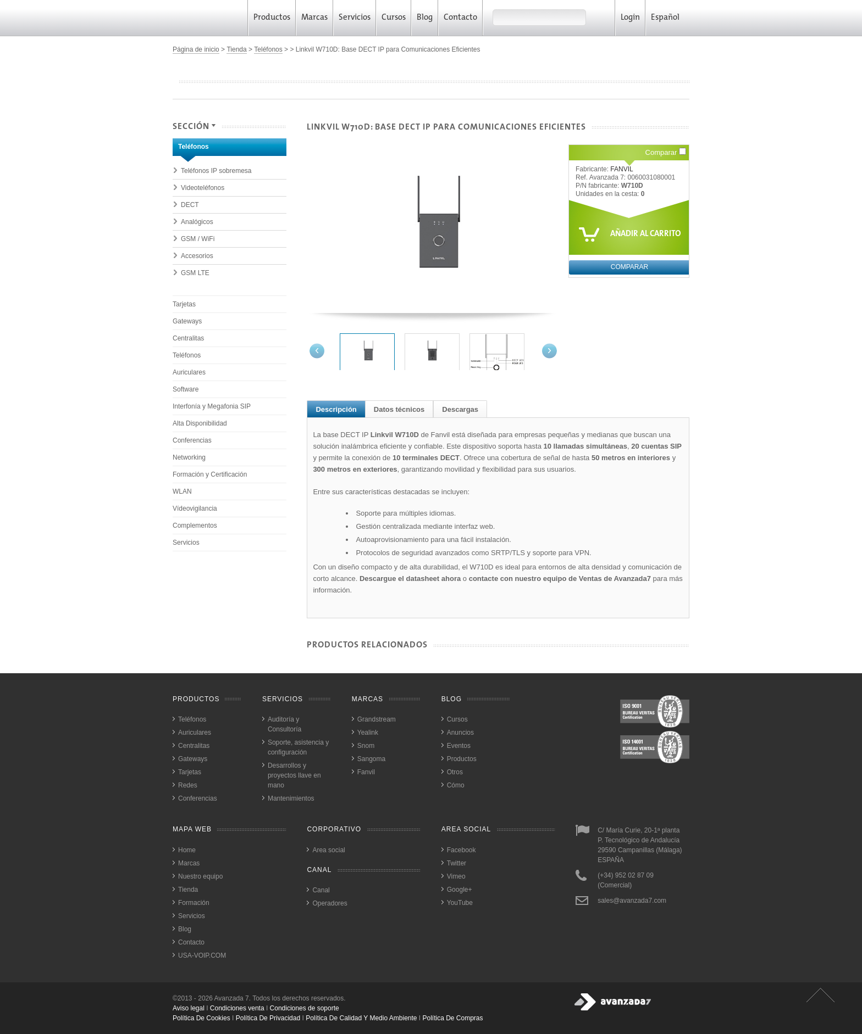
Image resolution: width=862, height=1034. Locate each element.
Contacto (460, 18)
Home (187, 850)
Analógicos (197, 222)
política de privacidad (268, 1018)
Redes (187, 785)
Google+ (459, 889)
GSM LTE (195, 273)
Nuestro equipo (200, 876)
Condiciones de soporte (304, 1008)
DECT (190, 205)
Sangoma (371, 759)
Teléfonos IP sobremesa (216, 171)
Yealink (367, 732)
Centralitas (188, 338)
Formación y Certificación (210, 474)
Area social (328, 850)
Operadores (329, 903)
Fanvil (366, 772)
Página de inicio (196, 49)
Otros (455, 772)
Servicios (355, 18)
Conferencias (192, 440)
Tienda (236, 49)
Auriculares (189, 372)
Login (630, 18)
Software (185, 389)
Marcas (314, 18)
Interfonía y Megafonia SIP (212, 406)
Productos (271, 18)
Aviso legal (189, 1008)
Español (669, 18)
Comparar (665, 152)
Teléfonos (268, 49)
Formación (193, 903)
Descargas (460, 409)
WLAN (182, 491)
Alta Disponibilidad (200, 423)
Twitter (456, 863)
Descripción (336, 409)
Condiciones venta (237, 1008)
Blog (425, 18)
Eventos (459, 746)
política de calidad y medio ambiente (361, 1018)
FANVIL (621, 169)
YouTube (460, 903)
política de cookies (201, 1018)
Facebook (461, 850)
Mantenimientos (291, 798)
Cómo (456, 785)
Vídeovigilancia (195, 508)
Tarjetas (184, 304)
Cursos (394, 18)
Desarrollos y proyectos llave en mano (294, 775)
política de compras (453, 1018)
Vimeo (456, 876)
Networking (189, 457)
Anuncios (460, 732)
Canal (320, 890)
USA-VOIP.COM (202, 955)
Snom (365, 746)
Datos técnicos (399, 409)
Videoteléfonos (202, 188)
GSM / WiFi (197, 239)
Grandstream (376, 719)
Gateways (187, 321)
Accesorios (197, 256)
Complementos (195, 525)
